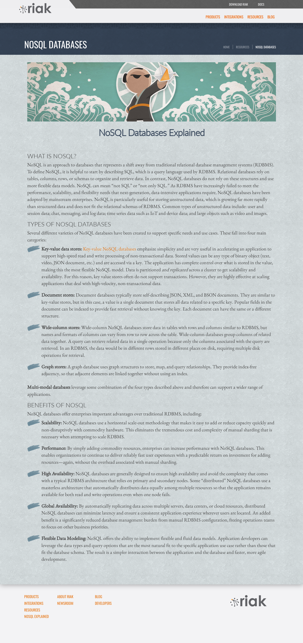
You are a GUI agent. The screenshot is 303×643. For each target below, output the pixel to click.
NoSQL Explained (36, 616)
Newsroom (65, 603)
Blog (271, 16)
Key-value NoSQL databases (109, 249)
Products (213, 16)
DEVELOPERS (103, 603)
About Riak (65, 596)
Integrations (233, 16)
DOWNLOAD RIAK (238, 4)
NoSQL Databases (266, 47)
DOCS (261, 4)
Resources (255, 16)
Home (226, 47)
